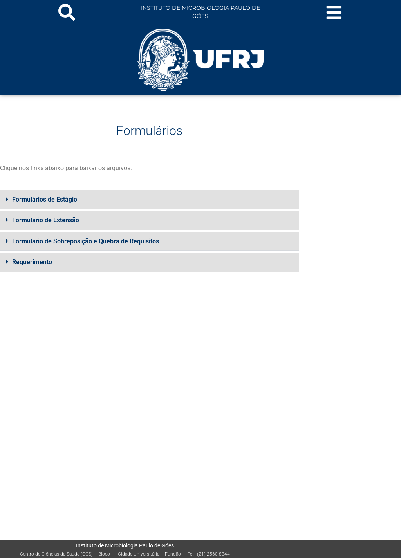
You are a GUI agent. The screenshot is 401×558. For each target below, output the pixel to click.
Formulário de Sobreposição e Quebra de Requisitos (85, 241)
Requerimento (32, 261)
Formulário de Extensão (45, 220)
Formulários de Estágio (44, 199)
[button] (149, 199)
